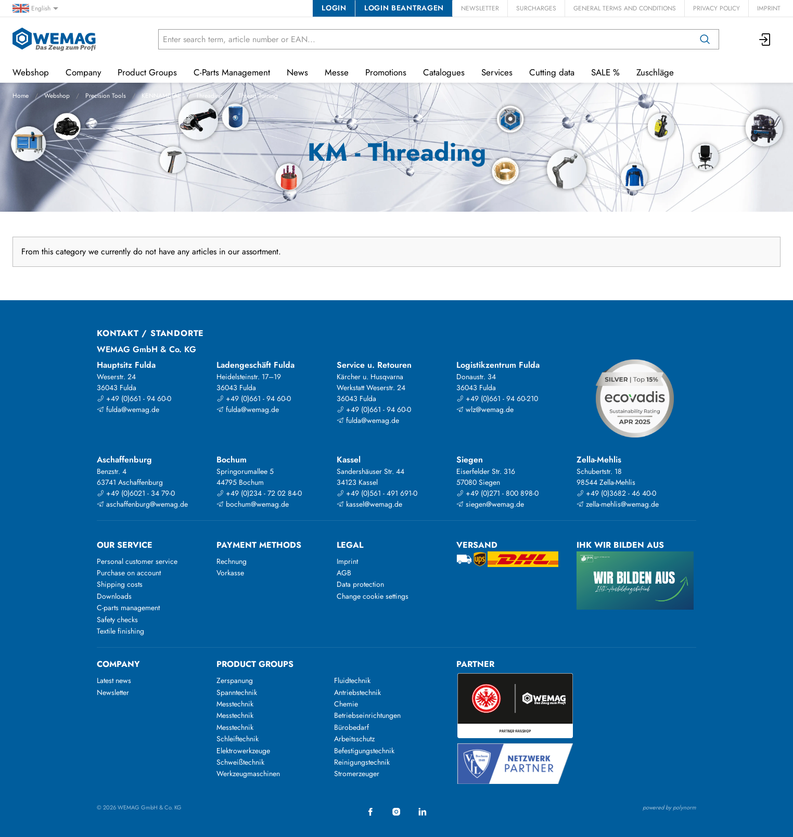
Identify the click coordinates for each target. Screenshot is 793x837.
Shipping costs (120, 584)
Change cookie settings (372, 596)
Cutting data (551, 72)
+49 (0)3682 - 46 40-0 (616, 493)
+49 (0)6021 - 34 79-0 (136, 493)
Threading (209, 95)
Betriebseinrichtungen (367, 715)
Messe (337, 72)
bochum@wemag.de (252, 504)
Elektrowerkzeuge (243, 750)
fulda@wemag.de (128, 409)
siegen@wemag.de (490, 504)
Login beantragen (404, 8)
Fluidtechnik (352, 680)
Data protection (360, 584)
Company (83, 72)
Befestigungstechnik (364, 750)
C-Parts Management (232, 72)
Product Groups (147, 72)
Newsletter (480, 8)
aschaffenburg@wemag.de (142, 504)
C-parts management (128, 607)
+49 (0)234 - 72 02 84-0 (259, 493)
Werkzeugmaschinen (248, 773)
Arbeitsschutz (354, 738)
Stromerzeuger (356, 773)
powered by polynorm (669, 807)
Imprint (769, 8)
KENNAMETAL (161, 95)
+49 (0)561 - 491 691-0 (377, 493)
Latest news (114, 680)
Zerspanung (234, 680)
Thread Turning (258, 95)
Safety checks (117, 619)
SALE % (605, 72)
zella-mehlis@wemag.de (618, 504)
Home (20, 95)
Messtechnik (234, 704)
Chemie (346, 704)
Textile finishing (120, 631)
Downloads (114, 596)
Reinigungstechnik (362, 762)
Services (497, 72)
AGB (344, 573)
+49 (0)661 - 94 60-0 (134, 398)
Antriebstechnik (357, 692)
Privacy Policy (716, 8)
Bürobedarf (351, 727)
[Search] (705, 39)
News (297, 72)
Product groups (254, 664)
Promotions (385, 72)
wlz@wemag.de (485, 409)
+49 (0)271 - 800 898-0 (497, 493)
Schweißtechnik (240, 762)
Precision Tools (105, 95)
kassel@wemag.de (369, 504)
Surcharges (536, 8)
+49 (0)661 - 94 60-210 (497, 398)
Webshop (57, 95)
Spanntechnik (236, 692)
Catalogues (444, 72)
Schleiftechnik (237, 738)
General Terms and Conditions (624, 8)
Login (334, 8)
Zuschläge (655, 72)
